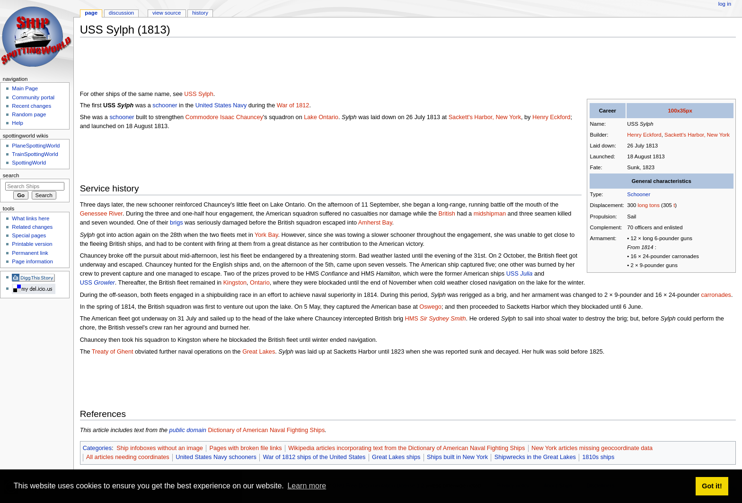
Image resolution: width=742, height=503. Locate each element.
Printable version (32, 244)
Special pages (29, 235)
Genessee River (101, 213)
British (447, 213)
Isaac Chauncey (241, 117)
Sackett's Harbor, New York (697, 135)
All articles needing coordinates (127, 457)
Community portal (33, 97)
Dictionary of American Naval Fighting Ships (266, 430)
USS (519, 273)
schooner (164, 105)
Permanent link (30, 253)
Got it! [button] (712, 486)
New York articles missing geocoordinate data (592, 448)
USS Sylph (198, 94)
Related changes (32, 227)
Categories (97, 448)
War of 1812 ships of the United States (314, 457)
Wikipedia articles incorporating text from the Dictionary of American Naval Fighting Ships (406, 448)
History (200, 13)
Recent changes (31, 106)
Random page (29, 114)
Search (11, 175)
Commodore (202, 117)
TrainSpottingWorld (35, 154)
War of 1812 (293, 105)
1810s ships (599, 457)
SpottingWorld (29, 162)
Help (17, 123)
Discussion (121, 13)
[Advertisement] (252, 65)
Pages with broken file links (246, 448)
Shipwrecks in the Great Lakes (535, 457)
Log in (724, 4)
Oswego (430, 307)
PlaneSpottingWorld (36, 145)
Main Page (25, 88)
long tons (649, 205)
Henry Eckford (644, 135)
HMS (435, 318)
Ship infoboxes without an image (159, 448)
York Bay (266, 235)
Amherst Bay (375, 222)
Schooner (638, 194)
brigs (176, 222)
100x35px (680, 110)
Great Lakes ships (396, 457)
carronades (716, 295)
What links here (30, 218)
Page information (32, 261)
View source (166, 13)
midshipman (490, 213)
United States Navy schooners (216, 457)
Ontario (260, 282)
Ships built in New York (457, 457)
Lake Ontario (321, 117)
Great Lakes (258, 351)
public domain (187, 430)
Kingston (235, 282)
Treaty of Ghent (112, 351)
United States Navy (221, 105)
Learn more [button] (306, 486)
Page (91, 13)
